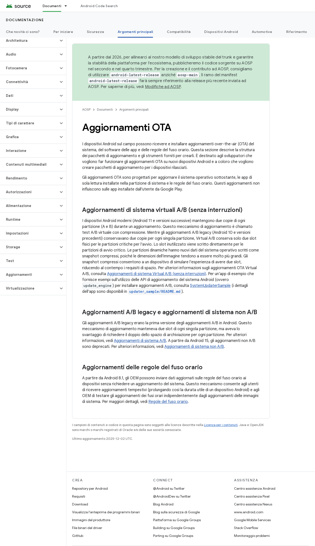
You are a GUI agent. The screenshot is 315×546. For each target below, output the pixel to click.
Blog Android (163, 504)
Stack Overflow (246, 528)
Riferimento (296, 32)
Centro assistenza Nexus (253, 504)
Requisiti (78, 496)
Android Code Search (99, 6)
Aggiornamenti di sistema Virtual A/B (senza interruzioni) (156, 273)
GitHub (77, 535)
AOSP (86, 109)
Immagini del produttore (91, 520)
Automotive (262, 32)
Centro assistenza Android (254, 488)
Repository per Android (90, 488)
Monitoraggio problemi (252, 535)
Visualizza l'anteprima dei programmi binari (106, 512)
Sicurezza (95, 32)
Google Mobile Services (252, 520)
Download (80, 504)
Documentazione (25, 20)
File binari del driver (87, 528)
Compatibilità (178, 32)
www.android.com (248, 512)
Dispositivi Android (221, 32)
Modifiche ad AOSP (163, 86)
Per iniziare (63, 32)
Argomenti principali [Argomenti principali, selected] (135, 32)
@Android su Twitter (169, 488)
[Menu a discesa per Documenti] (68, 6)
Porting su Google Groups (173, 535)
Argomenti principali (134, 109)
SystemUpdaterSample (210, 285)
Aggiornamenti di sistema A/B (140, 340)
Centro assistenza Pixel (251, 496)
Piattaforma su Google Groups (177, 520)
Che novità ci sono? (23, 32)
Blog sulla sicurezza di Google (176, 512)
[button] (29, 40)
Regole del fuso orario (168, 401)
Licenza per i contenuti (221, 425)
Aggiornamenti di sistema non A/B (194, 346)
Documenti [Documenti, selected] (52, 6)
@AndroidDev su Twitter (172, 496)
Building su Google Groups (174, 528)
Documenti (105, 109)
